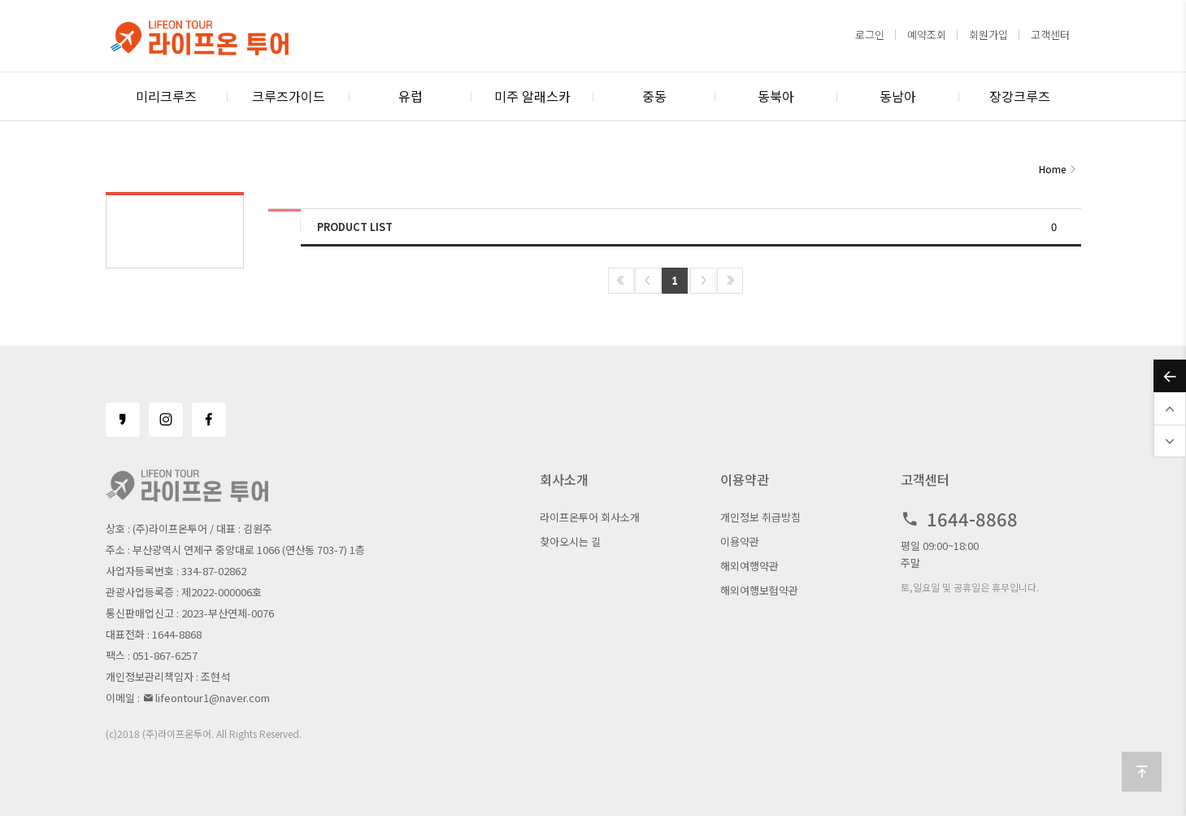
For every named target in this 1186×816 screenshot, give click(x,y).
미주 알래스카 (532, 96)
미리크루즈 (166, 96)
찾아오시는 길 (570, 541)
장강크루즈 (1019, 96)
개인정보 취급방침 (760, 517)
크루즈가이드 (288, 96)
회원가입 (988, 34)
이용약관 (739, 541)
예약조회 (926, 34)
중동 (654, 96)
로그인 (869, 34)
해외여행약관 (749, 566)
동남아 (898, 96)
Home (1052, 169)
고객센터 (1050, 34)
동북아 (776, 96)
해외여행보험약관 (759, 590)
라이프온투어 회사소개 (590, 517)
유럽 (410, 96)
